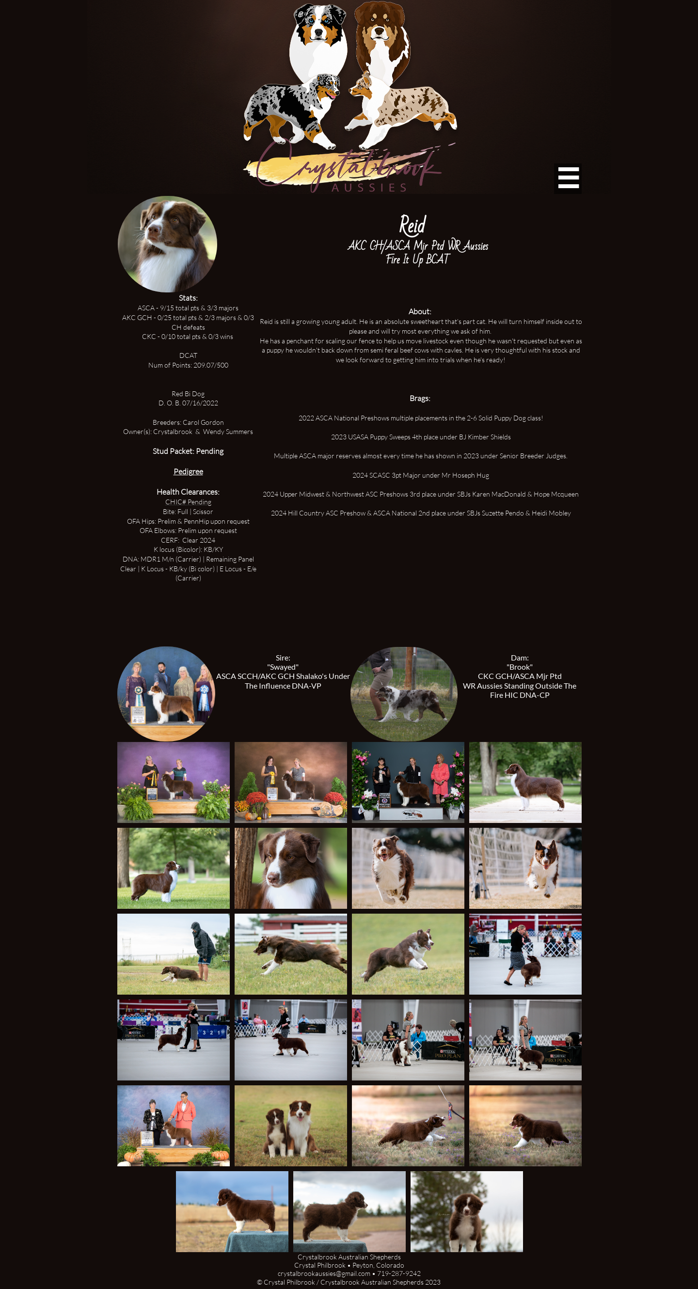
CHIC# (176, 502)
